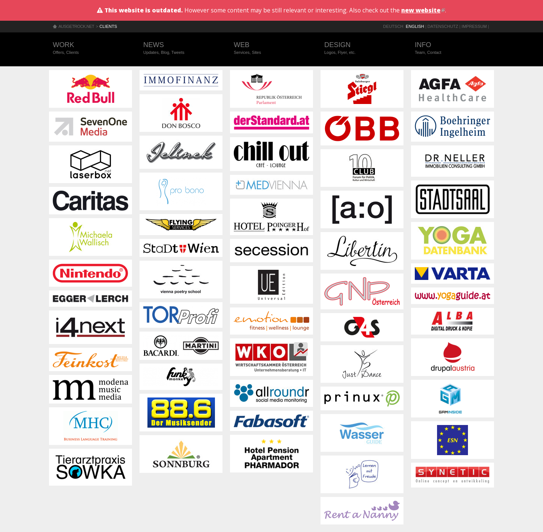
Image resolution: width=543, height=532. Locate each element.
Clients (108, 26)
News (181, 48)
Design (362, 48)
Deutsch (393, 26)
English (415, 26)
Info (452, 48)
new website (423, 10)
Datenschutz (443, 26)
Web (271, 48)
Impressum (474, 26)
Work (90, 48)
